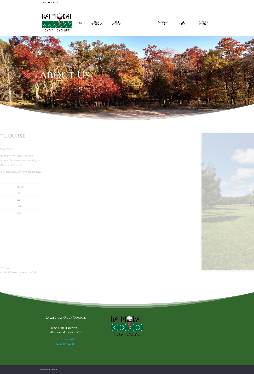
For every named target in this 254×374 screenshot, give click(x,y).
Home (80, 23)
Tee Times (182, 23)
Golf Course (116, 23)
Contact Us (163, 23)
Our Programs (97, 23)
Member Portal (203, 23)
